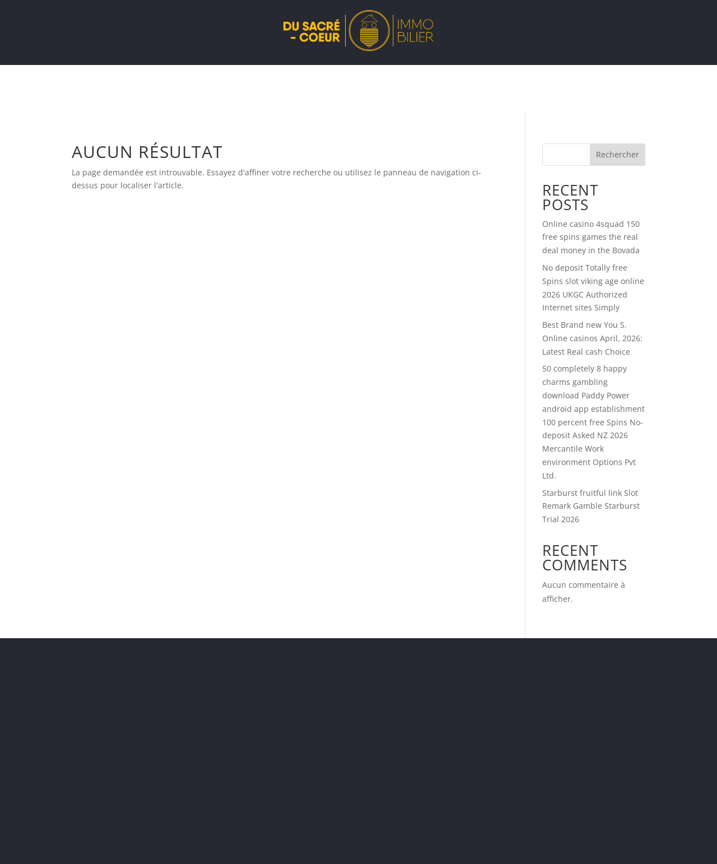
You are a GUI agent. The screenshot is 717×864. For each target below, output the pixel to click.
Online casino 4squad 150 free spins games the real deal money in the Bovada (591, 237)
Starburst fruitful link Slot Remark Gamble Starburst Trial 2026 (591, 506)
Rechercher (617, 154)
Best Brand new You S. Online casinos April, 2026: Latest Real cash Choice (592, 338)
